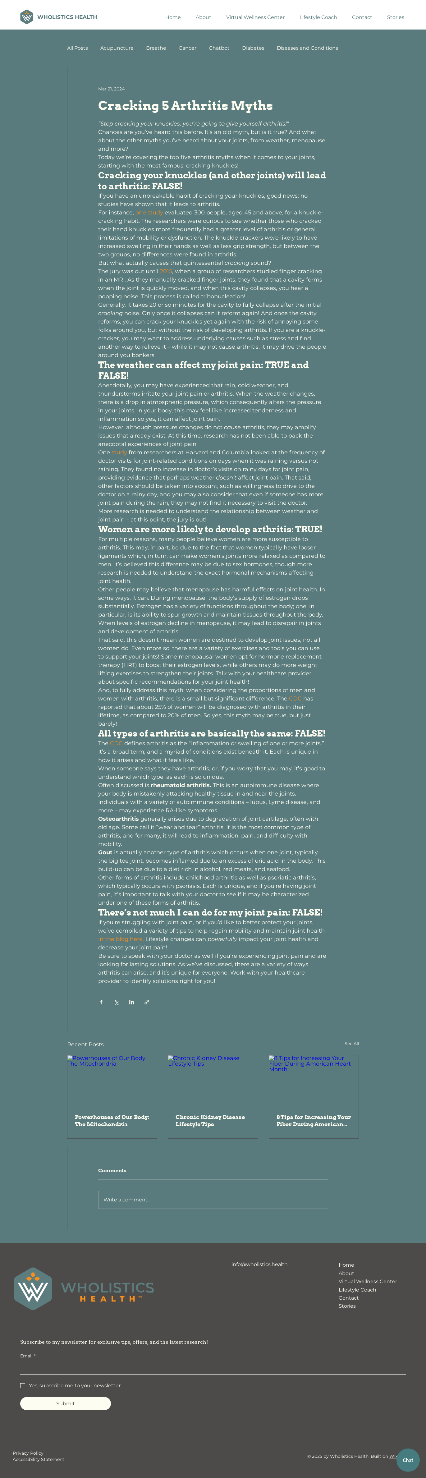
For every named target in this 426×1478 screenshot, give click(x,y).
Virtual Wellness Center (368, 1281)
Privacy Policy (28, 1453)
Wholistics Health (67, 17)
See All (352, 1043)
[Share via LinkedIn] (132, 1002)
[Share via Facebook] (101, 1002)
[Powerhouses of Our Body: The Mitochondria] (112, 1080)
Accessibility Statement (38, 1459)
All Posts (77, 48)
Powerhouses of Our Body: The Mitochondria (112, 1120)
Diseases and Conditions (307, 48)
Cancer (187, 48)
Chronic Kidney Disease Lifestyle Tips (210, 1120)
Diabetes (253, 48)
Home (346, 1265)
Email (27, 1356)
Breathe (156, 48)
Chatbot (219, 48)
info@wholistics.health (259, 1264)
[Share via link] (147, 1002)
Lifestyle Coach (357, 1290)
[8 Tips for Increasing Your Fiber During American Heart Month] (314, 1080)
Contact (349, 1298)
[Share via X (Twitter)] (116, 1002)
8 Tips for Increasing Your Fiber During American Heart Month (314, 1120)
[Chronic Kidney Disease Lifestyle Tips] (213, 1080)
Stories (347, 1306)
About (346, 1273)
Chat (408, 1460)
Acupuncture (117, 48)
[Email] (211, 1368)
